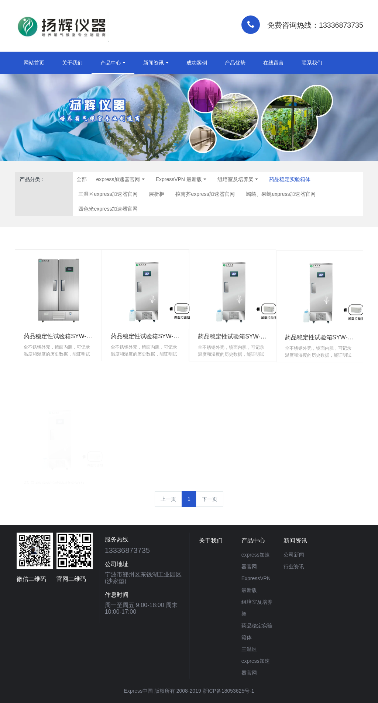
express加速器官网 (118, 179)
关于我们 (72, 63)
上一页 (168, 499)
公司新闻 (294, 555)
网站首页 (34, 63)
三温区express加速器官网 (108, 194)
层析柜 (156, 194)
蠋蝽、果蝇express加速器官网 (281, 194)
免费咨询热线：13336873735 (315, 25)
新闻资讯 (153, 63)
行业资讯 (294, 566)
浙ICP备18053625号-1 (228, 691)
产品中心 (110, 63)
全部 (81, 179)
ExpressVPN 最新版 (179, 179)
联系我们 (312, 63)
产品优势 (235, 63)
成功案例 (196, 63)
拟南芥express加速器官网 (205, 194)
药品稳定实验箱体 (289, 179)
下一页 (209, 499)
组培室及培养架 (235, 179)
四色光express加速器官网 (108, 209)
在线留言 (273, 63)
